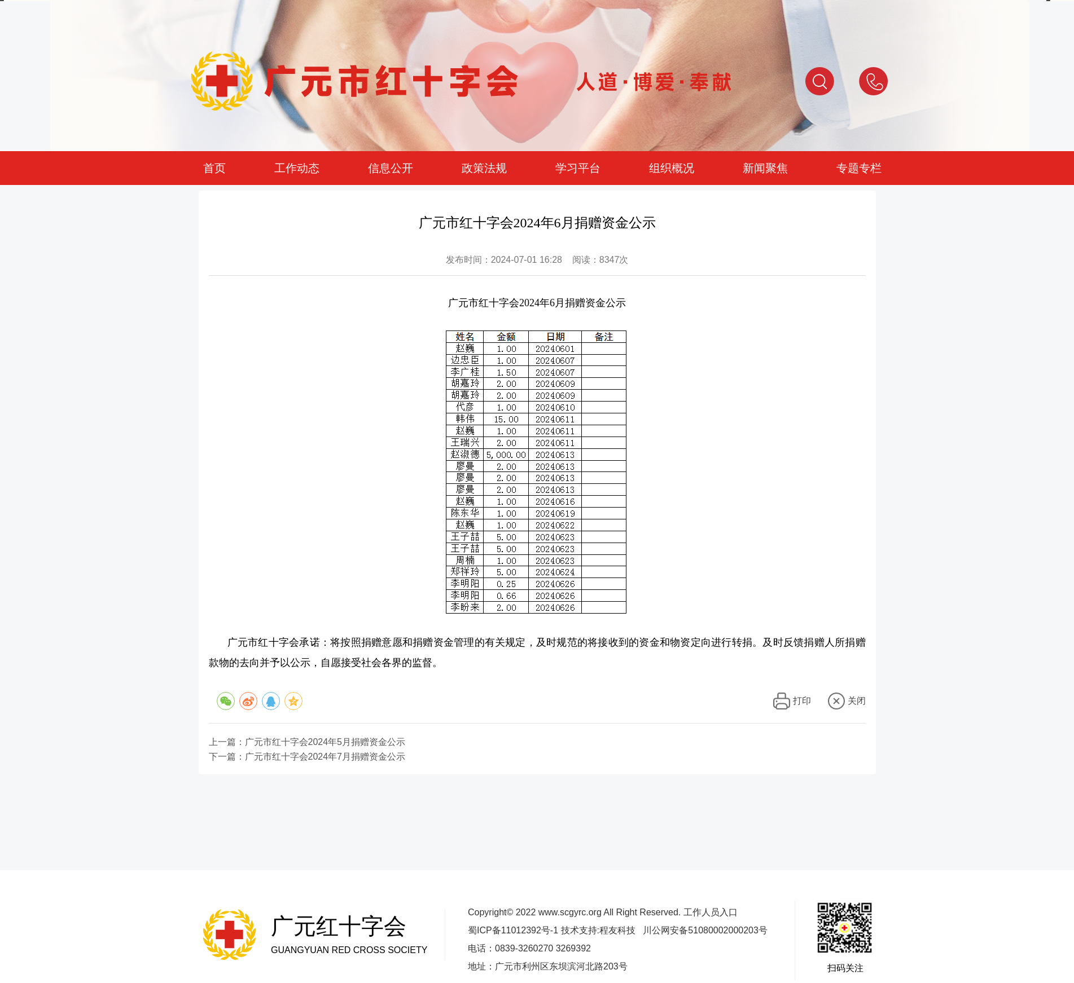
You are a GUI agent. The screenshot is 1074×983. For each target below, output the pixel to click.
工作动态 (296, 168)
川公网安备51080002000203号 (705, 930)
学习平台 (577, 168)
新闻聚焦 (765, 168)
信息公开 (390, 168)
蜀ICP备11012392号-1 (513, 930)
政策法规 (484, 168)
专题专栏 (859, 168)
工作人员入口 (710, 912)
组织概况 (671, 168)
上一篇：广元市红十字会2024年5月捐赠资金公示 (307, 742)
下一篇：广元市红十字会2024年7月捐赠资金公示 (307, 756)
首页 (214, 168)
